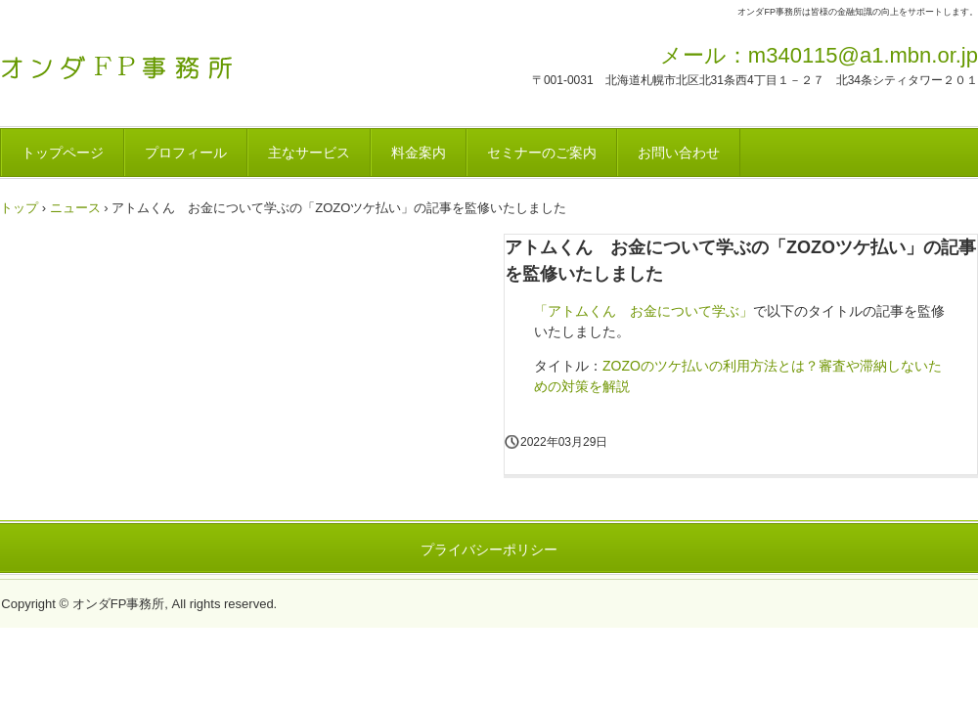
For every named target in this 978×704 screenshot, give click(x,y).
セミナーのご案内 (542, 152)
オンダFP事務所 (136, 61)
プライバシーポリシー (489, 549)
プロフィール (186, 152)
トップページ (63, 152)
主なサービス (309, 152)
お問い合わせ (679, 152)
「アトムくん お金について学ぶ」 (643, 311)
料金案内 (418, 152)
